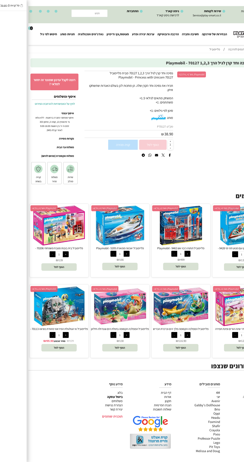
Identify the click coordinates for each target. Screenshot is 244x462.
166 (93, 260)
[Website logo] (223, 31)
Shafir (188, 426)
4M (190, 392)
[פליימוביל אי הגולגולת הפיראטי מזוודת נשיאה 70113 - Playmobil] (30, 325)
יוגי (190, 397)
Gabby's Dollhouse (179, 405)
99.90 (21, 341)
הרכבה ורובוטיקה (139, 34)
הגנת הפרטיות (134, 405)
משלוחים (88, 401)
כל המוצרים (233, 392)
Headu (187, 417)
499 (154, 260)
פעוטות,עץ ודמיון (230, 409)
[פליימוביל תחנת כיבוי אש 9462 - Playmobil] (152, 244)
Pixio (188, 434)
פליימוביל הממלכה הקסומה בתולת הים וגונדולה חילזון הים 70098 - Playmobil (92, 331)
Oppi (188, 413)
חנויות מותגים (232, 417)
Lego (188, 442)
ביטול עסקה (86, 397)
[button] (213, 267)
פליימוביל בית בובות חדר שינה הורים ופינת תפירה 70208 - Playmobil (213, 331)
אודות (139, 397)
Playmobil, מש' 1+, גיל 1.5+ (163, 74)
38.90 (140, 134)
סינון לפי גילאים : (135, 110)
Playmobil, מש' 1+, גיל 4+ (198, 208)
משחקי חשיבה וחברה (227, 397)
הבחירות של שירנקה (186, 34)
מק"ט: (141, 126)
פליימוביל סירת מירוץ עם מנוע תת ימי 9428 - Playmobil (213, 250)
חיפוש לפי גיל (20, 34)
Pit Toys (186, 447)
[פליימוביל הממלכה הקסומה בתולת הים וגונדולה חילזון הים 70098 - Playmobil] (91, 325)
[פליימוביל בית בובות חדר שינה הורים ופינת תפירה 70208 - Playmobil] (213, 325)
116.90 (154, 341)
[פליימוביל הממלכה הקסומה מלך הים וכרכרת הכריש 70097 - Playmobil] (152, 325)
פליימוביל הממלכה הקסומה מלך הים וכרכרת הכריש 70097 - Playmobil (152, 331)
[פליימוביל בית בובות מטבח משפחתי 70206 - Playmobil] (30, 244)
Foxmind (186, 422)
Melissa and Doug (179, 451)
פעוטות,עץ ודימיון (89, 34)
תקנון (140, 401)
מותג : (141, 118)
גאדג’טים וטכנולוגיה (228, 413)
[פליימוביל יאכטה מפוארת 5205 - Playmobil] (91, 244)
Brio (189, 409)
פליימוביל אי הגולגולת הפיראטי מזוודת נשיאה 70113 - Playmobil (30, 331)
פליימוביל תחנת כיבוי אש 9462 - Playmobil (152, 248)
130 (215, 260)
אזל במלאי (234, 72)
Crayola (186, 430)
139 (32, 260)
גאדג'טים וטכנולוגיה (62, 34)
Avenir (187, 401)
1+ (123, 110)
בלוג (91, 392)
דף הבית (138, 392)
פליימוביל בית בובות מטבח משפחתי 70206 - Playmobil (31, 250)
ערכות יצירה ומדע (115, 34)
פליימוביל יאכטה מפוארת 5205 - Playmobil (91, 248)
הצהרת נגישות (85, 405)
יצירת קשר (87, 409)
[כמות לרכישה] (142, 144)
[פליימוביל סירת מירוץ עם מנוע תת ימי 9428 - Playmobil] (213, 244)
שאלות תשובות (134, 409)
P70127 (133, 126)
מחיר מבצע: (31, 341)
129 (215, 341)
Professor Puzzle (180, 438)
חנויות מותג (39, 34)
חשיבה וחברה (162, 34)
